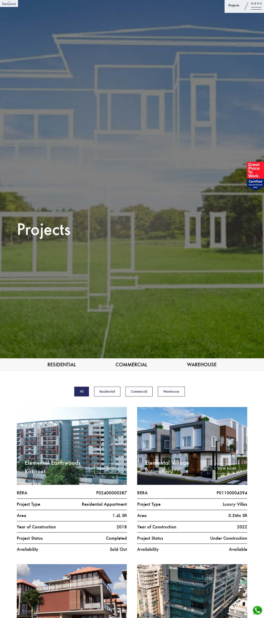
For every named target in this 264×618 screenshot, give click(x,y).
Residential (61, 364)
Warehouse (202, 364)
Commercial (131, 364)
